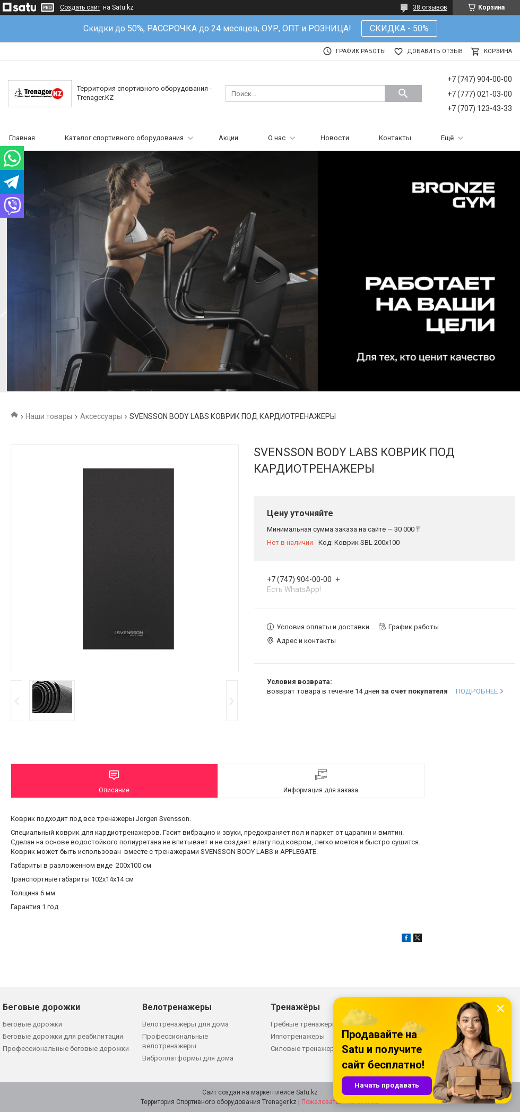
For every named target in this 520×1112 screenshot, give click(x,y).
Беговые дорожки (32, 1024)
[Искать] (403, 93)
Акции (228, 138)
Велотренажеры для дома (185, 1024)
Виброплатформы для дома (187, 1058)
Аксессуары (101, 416)
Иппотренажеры (298, 1036)
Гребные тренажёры (304, 1024)
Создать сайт (80, 7)
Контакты (395, 138)
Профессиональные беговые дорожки (66, 1049)
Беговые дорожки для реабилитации (63, 1036)
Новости (334, 138)
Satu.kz (307, 1092)
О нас (276, 138)
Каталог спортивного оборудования (124, 138)
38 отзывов (430, 7)
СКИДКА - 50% (399, 28)
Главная (22, 138)
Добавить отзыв (435, 51)
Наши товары (48, 416)
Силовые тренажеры (305, 1049)
